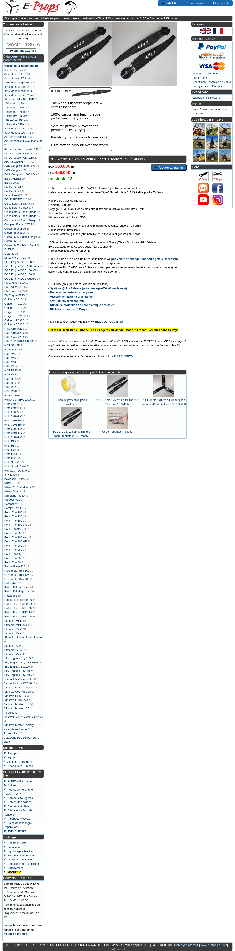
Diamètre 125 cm (16, 111)
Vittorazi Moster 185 (16, 704)
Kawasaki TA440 (14, 479)
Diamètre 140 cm (16, 124)
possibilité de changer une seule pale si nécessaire (145, 259)
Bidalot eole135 (14, 195)
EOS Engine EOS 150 (18, 274)
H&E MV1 (10, 353)
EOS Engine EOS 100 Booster (23, 266)
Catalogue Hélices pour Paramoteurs (19, 58)
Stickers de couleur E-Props (68, 309)
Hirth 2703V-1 (13, 407)
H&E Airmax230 (14, 332)
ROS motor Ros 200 (16, 579)
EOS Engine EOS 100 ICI (20, 270)
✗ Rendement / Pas (16, 806)
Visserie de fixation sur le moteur (72, 296)
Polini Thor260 (13, 554)
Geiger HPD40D (14, 324)
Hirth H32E (11, 453)
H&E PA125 (11, 366)
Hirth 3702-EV (13, 437)
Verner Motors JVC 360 (18, 683)
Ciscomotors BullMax (17, 203)
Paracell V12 (12, 504)
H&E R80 (10, 382)
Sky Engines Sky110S (18, 675)
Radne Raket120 (14, 566)
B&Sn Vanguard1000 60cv (20, 174)
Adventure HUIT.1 (15, 78)
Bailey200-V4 (12, 191)
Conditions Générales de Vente (212, 81)
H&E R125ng (12, 374)
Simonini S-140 (13, 645)
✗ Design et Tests (15, 842)
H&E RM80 (11, 391)
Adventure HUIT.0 (15, 74)
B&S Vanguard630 (15, 170)
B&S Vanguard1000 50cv (19, 166)
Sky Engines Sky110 (17, 670)
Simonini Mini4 (13, 633)
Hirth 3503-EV (13, 428)
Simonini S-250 (13, 649)
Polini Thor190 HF (15, 529)
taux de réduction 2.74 (19, 95)
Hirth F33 (10, 445)
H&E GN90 (11, 349)
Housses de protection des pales (71, 292)
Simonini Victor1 (14, 654)
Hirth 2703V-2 (13, 412)
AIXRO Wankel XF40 (17, 161)
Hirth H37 (10, 458)
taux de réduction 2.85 (130, 18)
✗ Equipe (10, 757)
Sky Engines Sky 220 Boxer (21, 662)
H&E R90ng (11, 387)
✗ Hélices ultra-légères (18, 798)
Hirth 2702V (11, 403)
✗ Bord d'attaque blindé (19, 855)
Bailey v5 (10, 182)
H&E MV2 (10, 357)
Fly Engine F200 (14, 291)
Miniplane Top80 (14, 495)
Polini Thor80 (12, 562)
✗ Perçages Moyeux (17, 818)
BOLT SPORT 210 (15, 199)
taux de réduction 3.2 (18, 132)
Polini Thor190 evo (16, 524)
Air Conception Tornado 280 (21, 149)
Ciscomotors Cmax (16, 207)
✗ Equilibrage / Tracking (19, 851)
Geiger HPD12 (13, 303)
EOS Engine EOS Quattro (20, 278)
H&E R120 (11, 370)
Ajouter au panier (169, 167)
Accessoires (11, 733)
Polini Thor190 (13, 520)
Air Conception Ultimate (19, 153)
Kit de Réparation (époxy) (117, 431)
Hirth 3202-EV (13, 416)
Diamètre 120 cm (16, 107)
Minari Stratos (13, 491)
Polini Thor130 (13, 516)
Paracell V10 (12, 499)
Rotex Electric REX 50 (18, 616)
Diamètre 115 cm (16, 103)
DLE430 (9, 253)
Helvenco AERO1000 (17, 399)
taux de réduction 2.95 (19, 128)
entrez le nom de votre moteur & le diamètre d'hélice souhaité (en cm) (23, 34)
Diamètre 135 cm (162, 18)
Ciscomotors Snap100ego (20, 212)
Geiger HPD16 (13, 312)
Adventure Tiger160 (97, 18)
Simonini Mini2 (13, 620)
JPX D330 (10, 474)
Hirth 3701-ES (13, 433)
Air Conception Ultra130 (19, 157)
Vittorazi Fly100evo (16, 700)
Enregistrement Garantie (208, 86)
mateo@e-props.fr (16, 933)
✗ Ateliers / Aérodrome (18, 761)
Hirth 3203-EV (13, 420)
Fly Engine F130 (14, 287)
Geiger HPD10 (13, 299)
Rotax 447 (10, 583)
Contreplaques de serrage (67, 300)
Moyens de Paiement (206, 73)
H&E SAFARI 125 (15, 395)
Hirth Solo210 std (15, 466)
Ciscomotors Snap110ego (20, 216)
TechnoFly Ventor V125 (18, 679)
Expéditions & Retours (206, 97)
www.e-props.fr (210, 945)
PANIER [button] (168, 3)
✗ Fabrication (12, 847)
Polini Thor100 (13, 512)
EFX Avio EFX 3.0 (15, 257)
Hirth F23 (10, 441)
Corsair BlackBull (15, 232)
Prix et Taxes (200, 77)
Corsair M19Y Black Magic (20, 237)
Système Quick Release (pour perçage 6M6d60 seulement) (88, 288)
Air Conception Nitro (16, 136)
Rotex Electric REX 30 (18, 612)
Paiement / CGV (203, 38)
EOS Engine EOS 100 (18, 262)
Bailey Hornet (12, 178)
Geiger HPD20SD (15, 316)
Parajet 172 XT (13, 508)
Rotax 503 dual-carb (16, 587)
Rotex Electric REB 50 (18, 604)
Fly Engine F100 (14, 282)
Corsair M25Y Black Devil (20, 245)
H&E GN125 (12, 345)
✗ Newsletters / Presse (18, 765)
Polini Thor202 (13, 545)
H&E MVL (10, 362)
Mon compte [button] (219, 3)
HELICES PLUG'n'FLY (109, 321)
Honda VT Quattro (15, 470)
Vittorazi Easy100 (15, 695)
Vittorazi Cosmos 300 (17, 691)
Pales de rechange (15, 729)
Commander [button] (192, 3)
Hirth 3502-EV (13, 424)
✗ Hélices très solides (17, 802)
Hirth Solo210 (12, 462)
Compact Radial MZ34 (18, 224)
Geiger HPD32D (14, 320)
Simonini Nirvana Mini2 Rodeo (23, 637)
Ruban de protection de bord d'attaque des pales (82, 305)
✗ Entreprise (12, 753)
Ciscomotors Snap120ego (20, 220)
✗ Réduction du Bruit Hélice (21, 863)
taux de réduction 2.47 (19, 86)
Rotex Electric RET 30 (18, 608)
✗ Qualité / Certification (18, 859)
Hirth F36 (10, 449)
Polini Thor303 (13, 558)
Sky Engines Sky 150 (17, 658)
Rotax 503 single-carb (17, 591)
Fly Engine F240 (14, 295)
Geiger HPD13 (13, 307)
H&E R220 (11, 378)
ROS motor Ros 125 (16, 574)
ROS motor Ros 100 (16, 570)
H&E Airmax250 (14, 337)
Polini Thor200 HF (15, 541)
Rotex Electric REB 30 (18, 599)
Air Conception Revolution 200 (23, 140)
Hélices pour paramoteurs (61, 18)
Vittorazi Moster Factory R (20, 725)
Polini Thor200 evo (16, 537)
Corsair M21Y (12, 241)
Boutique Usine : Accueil (22, 18)
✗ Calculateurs (13, 867)
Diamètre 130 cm (16, 115)
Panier (196, 103)
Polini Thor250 (13, 549)
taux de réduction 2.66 (19, 90)
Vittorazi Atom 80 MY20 (19, 687)
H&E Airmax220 (14, 328)
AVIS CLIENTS (123, 356)
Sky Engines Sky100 (17, 666)
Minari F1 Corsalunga (17, 487)
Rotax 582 (10, 595)
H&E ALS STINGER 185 (19, 341)
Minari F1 (10, 483)
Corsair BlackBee (15, 228)
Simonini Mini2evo (15, 624)
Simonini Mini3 (13, 629)
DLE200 (9, 249)
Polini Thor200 (13, 533)
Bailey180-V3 (12, 186)
